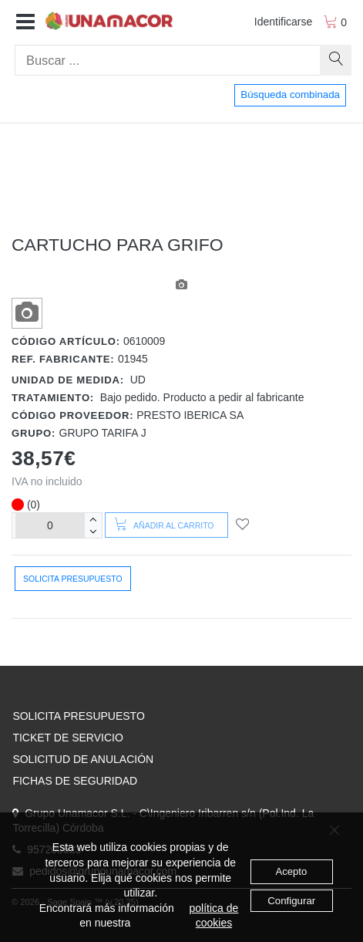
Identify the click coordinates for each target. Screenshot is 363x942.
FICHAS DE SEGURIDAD (74, 781)
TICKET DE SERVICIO (67, 737)
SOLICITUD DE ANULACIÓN (82, 759)
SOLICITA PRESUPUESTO (78, 716)
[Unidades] (50, 525)
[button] (25, 22)
